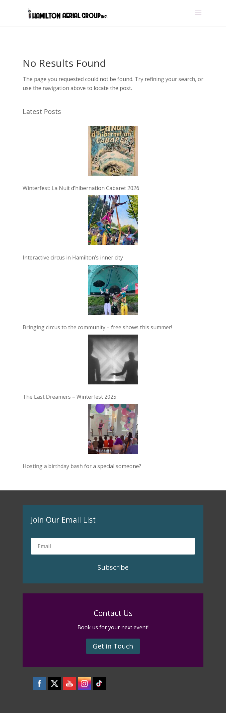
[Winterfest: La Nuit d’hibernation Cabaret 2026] (113, 152)
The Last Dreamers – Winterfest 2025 (69, 396)
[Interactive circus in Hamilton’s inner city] (113, 221)
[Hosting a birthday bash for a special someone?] (113, 430)
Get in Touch (113, 646)
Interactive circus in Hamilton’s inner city (73, 257)
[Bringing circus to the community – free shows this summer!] (113, 291)
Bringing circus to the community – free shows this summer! (97, 327)
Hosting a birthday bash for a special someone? (82, 466)
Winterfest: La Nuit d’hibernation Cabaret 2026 (81, 188)
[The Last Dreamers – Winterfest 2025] (113, 361)
